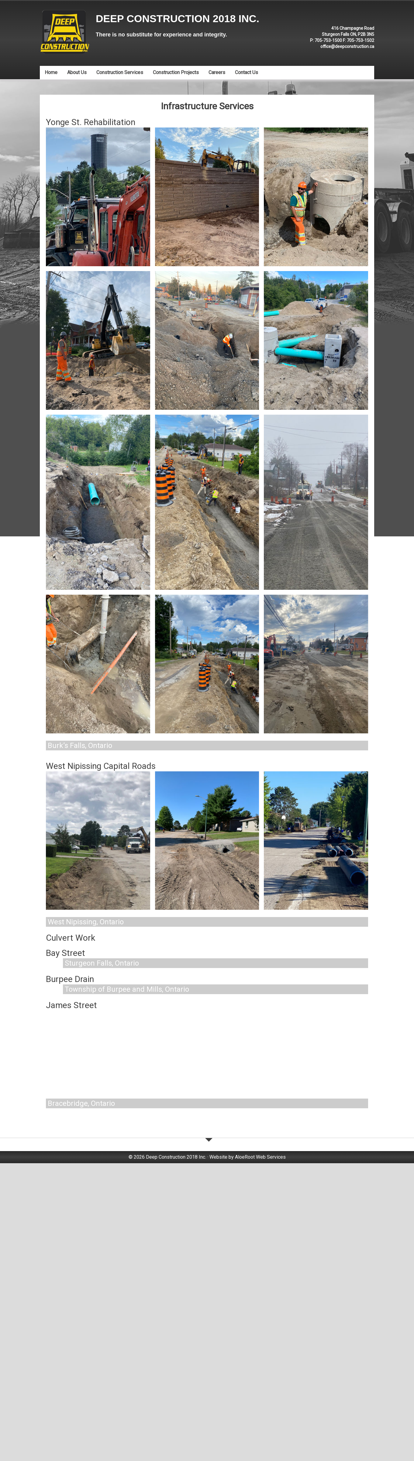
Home (51, 72)
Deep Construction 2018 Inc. (177, 18)
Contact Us (246, 72)
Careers (217, 72)
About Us (77, 72)
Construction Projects (176, 72)
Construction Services (119, 72)
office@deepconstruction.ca (347, 46)
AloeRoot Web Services (260, 1433)
